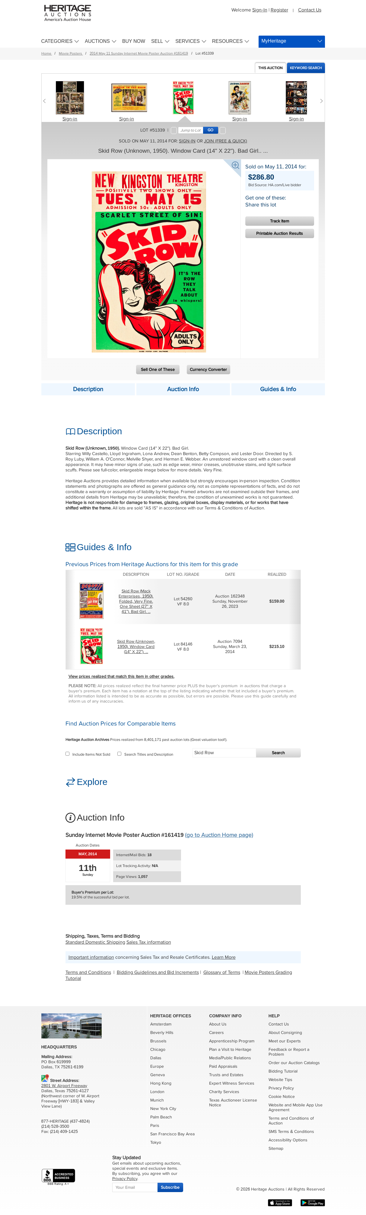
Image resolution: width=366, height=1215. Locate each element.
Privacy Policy (281, 1088)
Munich (157, 1100)
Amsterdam (160, 1024)
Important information (91, 957)
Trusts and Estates (226, 1074)
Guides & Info (278, 389)
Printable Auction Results (279, 233)
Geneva (157, 1074)
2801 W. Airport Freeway (64, 1085)
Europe (157, 1066)
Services (187, 41)
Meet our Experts (285, 1041)
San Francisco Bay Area (172, 1134)
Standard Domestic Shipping (95, 942)
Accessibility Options (288, 1140)
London (157, 1091)
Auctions (97, 41)
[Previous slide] (46, 100)
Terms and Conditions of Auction (291, 1121)
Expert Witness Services (231, 1083)
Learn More (224, 957)
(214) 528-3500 (55, 1126)
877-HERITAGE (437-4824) (65, 1121)
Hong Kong (160, 1083)
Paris (154, 1125)
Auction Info (183, 389)
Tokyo (155, 1142)
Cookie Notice (282, 1096)
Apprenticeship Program (231, 1041)
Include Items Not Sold (87, 754)
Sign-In (259, 10)
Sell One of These (158, 369)
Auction (270, 68)
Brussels (158, 1041)
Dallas (155, 1057)
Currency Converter (208, 369)
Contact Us (309, 10)
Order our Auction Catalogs (294, 1062)
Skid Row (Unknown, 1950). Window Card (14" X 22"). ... (136, 646)
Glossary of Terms (221, 972)
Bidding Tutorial (283, 1071)
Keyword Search (306, 68)
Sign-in (69, 119)
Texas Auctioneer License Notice (233, 1103)
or (290, 1049)
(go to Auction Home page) (219, 835)
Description (88, 389)
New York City (163, 1108)
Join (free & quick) (225, 141)
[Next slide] (320, 100)
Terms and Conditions (88, 972)
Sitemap (276, 1148)
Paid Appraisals (223, 1066)
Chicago (157, 1049)
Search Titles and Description (145, 754)
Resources (227, 41)
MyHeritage (274, 40)
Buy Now (133, 41)
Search (278, 752)
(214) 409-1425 (64, 1131)
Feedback (278, 1049)
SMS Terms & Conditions (291, 1131)
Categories (57, 41)
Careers (216, 1032)
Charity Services (224, 1091)
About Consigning (285, 1032)
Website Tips (280, 1079)
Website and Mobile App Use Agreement (296, 1107)
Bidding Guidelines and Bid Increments (158, 972)
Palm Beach (161, 1117)
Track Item (279, 221)
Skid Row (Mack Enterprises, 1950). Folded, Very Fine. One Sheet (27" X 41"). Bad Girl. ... (136, 601)
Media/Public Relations (230, 1057)
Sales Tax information (148, 942)
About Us (218, 1024)
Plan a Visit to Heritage (230, 1049)
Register (279, 10)
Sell (157, 41)
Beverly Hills (161, 1032)
